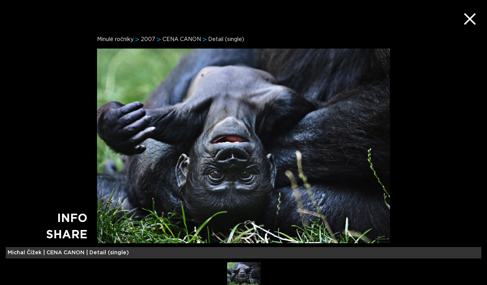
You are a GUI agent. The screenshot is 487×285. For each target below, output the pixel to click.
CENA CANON (181, 39)
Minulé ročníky (115, 39)
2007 (148, 39)
